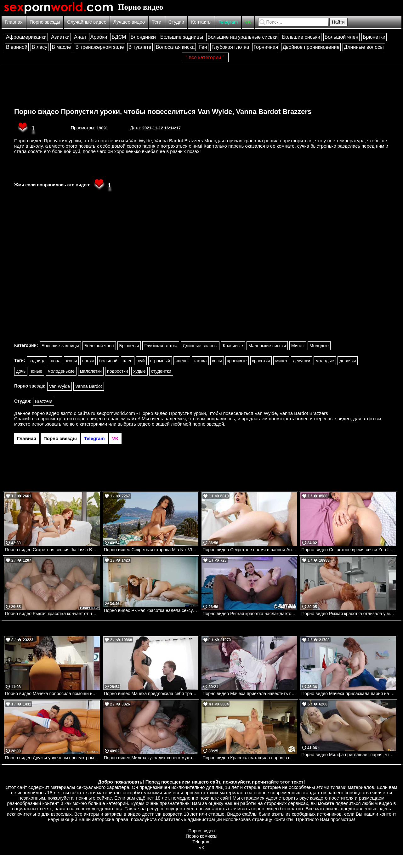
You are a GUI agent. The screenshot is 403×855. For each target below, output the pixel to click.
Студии (176, 22)
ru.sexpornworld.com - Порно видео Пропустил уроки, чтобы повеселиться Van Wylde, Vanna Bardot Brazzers (209, 413)
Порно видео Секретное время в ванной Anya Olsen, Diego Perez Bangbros (249, 549)
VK (248, 22)
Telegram (228, 22)
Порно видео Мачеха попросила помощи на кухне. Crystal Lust (52, 693)
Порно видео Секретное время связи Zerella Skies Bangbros (348, 549)
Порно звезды (45, 22)
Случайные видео (86, 22)
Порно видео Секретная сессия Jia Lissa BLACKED (52, 549)
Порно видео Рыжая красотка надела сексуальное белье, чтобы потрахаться (151, 610)
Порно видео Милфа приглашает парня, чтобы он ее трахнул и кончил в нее (348, 754)
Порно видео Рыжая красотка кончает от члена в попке (52, 613)
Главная (14, 22)
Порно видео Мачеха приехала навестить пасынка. (249, 693)
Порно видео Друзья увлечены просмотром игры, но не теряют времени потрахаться (52, 757)
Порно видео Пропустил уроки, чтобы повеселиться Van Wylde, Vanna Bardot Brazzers (162, 112)
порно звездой (208, 424)
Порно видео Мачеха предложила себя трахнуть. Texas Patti (151, 693)
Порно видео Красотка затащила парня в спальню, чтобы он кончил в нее (249, 757)
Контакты (201, 22)
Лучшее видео (129, 22)
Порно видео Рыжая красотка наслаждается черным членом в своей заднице (249, 613)
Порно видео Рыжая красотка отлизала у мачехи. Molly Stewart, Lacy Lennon (348, 613)
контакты (283, 819)
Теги (157, 22)
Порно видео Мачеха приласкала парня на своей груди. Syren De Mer (348, 693)
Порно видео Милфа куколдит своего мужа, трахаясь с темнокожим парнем (151, 757)
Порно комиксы (201, 836)
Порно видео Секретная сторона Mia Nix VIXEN (151, 549)
